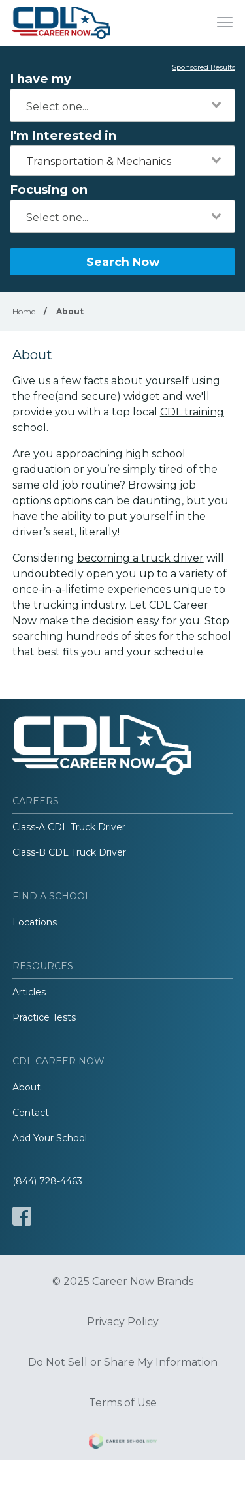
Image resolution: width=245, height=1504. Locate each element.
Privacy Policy (123, 1322)
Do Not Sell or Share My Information (123, 1362)
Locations (34, 922)
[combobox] (122, 105)
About (26, 1087)
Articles (29, 992)
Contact (30, 1113)
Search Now (122, 262)
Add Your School (49, 1138)
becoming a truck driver (140, 558)
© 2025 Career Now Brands (122, 1282)
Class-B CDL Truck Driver (69, 852)
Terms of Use (123, 1403)
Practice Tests (44, 1017)
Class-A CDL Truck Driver (68, 827)
